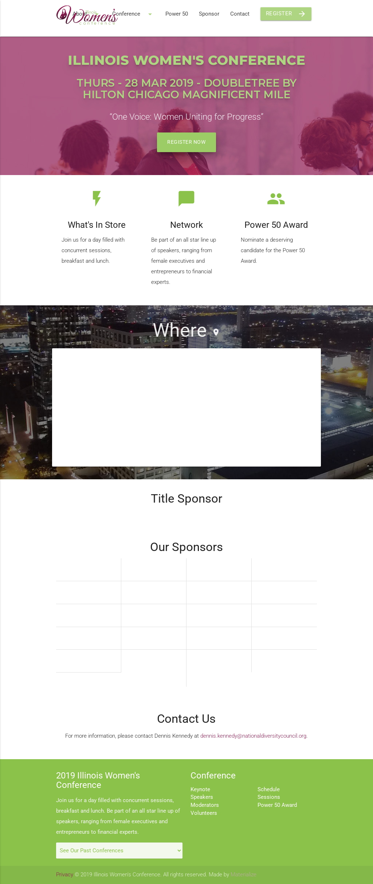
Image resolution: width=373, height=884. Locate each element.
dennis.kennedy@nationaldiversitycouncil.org (253, 736)
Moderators (205, 805)
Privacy (64, 875)
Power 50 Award (277, 805)
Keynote (200, 789)
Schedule (269, 789)
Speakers (202, 797)
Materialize (243, 875)
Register (286, 13)
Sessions (269, 797)
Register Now (186, 142)
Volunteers (204, 813)
